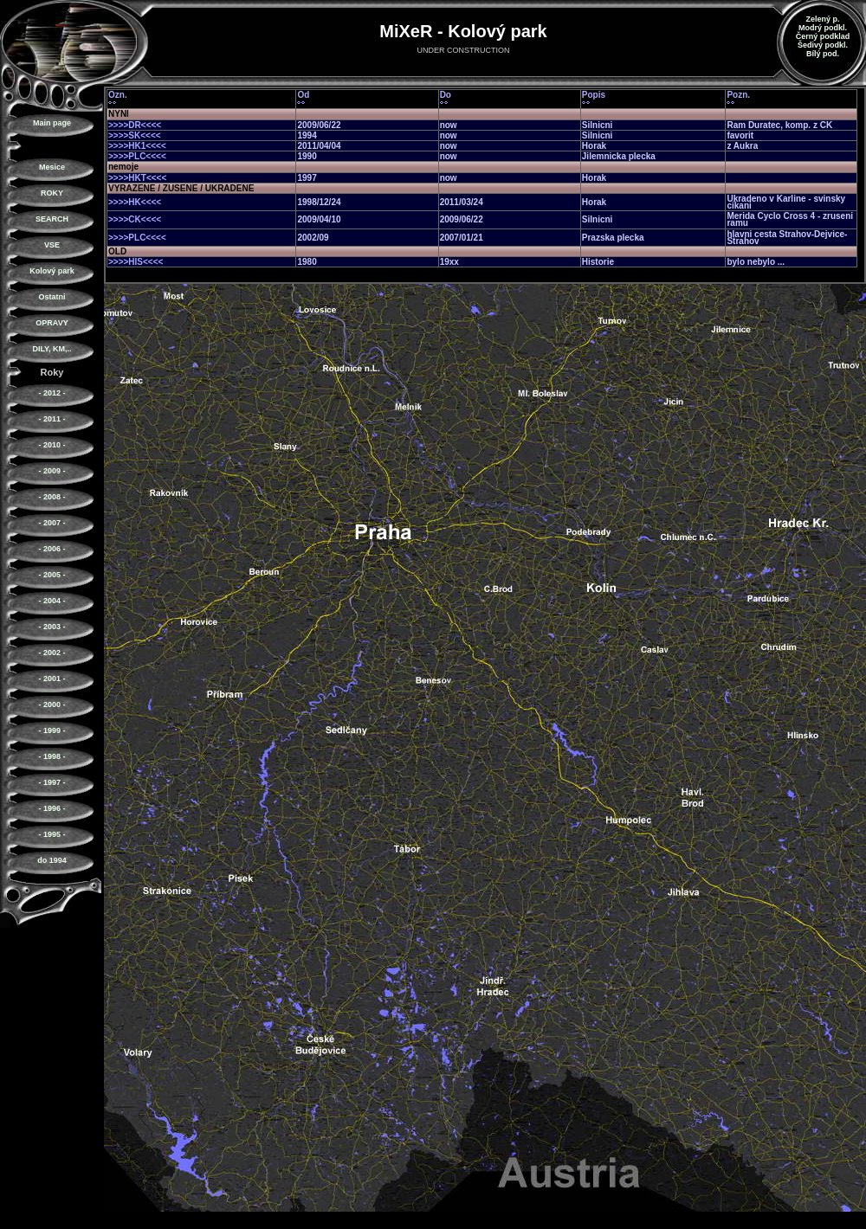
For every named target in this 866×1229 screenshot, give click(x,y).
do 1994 (52, 860)
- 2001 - (51, 678)
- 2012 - (51, 393)
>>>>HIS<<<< (135, 262)
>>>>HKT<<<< (137, 178)
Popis (593, 95)
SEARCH (52, 219)
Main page (52, 123)
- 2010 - (51, 445)
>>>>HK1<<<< (137, 146)
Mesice (52, 167)
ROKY (52, 193)
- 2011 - (51, 419)
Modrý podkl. (822, 27)
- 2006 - (51, 548)
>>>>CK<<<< (134, 219)
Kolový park (51, 271)
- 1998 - (51, 756)
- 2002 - (51, 652)
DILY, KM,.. (51, 348)
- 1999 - (51, 730)
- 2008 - (51, 496)
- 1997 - (51, 782)
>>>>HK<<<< (134, 202)
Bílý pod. (822, 53)
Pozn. (738, 95)
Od (303, 95)
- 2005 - (51, 574)
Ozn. (117, 95)
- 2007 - (51, 522)
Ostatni (51, 297)
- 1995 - (51, 834)
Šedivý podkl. (823, 45)
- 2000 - (51, 704)
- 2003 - (51, 626)
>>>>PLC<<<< (137, 156)
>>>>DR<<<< (134, 125)
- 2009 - (51, 471)
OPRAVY (52, 323)
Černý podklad (823, 36)
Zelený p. (822, 19)
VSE (52, 245)
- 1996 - (51, 808)
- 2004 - (51, 600)
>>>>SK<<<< (134, 135)
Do (445, 95)
